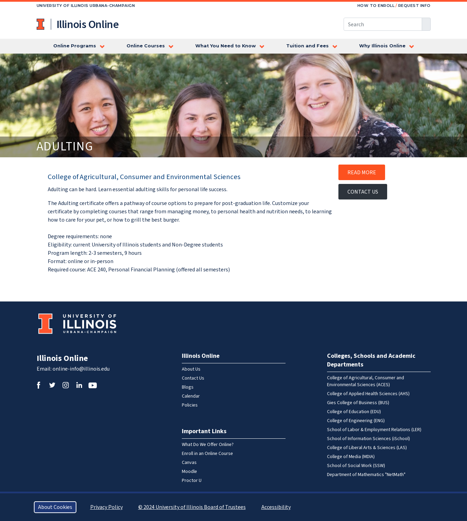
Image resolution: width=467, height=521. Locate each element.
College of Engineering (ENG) (356, 420)
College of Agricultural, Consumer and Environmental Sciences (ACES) (365, 381)
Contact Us (362, 192)
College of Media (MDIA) (351, 456)
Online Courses (146, 45)
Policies (190, 405)
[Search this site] (383, 24)
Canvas (189, 462)
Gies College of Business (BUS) (358, 402)
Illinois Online (62, 358)
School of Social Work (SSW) (356, 465)
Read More (361, 172)
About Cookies (55, 507)
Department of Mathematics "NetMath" (366, 474)
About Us (191, 369)
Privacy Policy (106, 507)
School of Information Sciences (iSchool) (368, 438)
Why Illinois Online (382, 45)
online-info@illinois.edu (81, 369)
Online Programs (74, 45)
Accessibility (276, 507)
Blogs (188, 387)
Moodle (189, 471)
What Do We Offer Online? (208, 444)
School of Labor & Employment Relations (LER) (374, 429)
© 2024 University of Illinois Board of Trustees (192, 507)
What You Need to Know (225, 45)
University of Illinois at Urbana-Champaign (41, 24)
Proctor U (192, 480)
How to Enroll (376, 5)
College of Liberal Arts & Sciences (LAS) (367, 447)
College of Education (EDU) (354, 411)
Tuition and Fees (307, 45)
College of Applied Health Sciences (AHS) (368, 393)
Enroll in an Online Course (207, 453)
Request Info (414, 5)
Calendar (191, 396)
